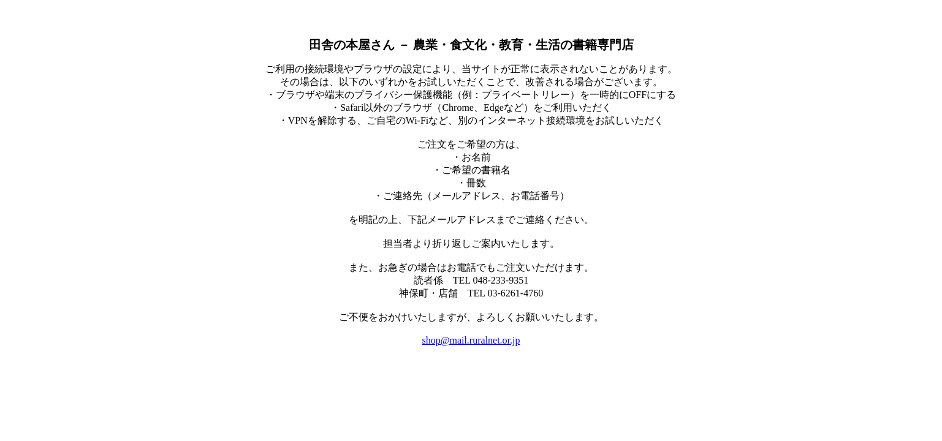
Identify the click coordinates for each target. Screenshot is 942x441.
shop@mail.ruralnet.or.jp (471, 340)
